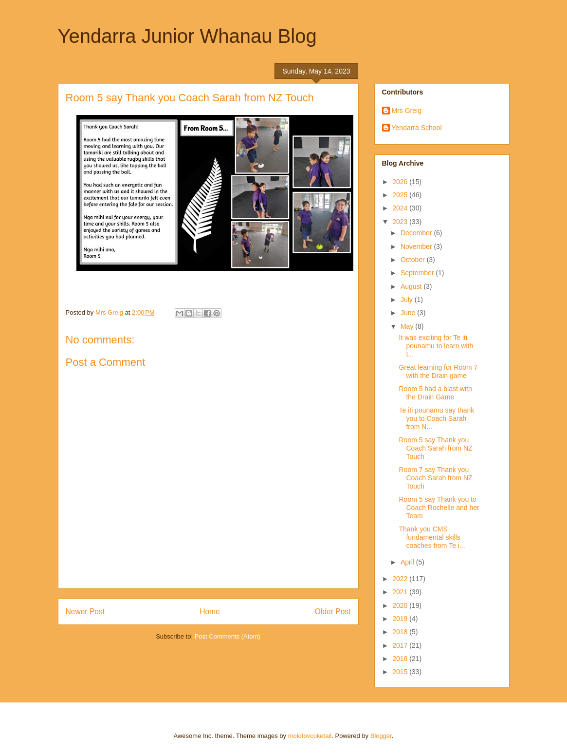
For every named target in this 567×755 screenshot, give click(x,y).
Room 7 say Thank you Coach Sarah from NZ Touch (435, 478)
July (408, 299)
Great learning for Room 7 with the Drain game (438, 371)
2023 (400, 222)
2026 (400, 182)
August (412, 286)
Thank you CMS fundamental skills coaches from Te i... (432, 537)
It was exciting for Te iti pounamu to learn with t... (436, 346)
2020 (400, 605)
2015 (400, 672)
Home (210, 611)
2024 (400, 208)
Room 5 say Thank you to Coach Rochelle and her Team (439, 507)
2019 (400, 619)
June (409, 313)
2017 (400, 645)
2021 (400, 592)
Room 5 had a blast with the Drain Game (435, 393)
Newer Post (85, 611)
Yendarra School (417, 128)
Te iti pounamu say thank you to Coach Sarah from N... (436, 418)
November (417, 246)
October (414, 260)
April (408, 562)
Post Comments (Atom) (227, 636)
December (417, 233)
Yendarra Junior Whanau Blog (187, 36)
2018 (400, 632)
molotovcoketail (310, 735)
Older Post (333, 611)
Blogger (381, 735)
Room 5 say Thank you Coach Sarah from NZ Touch (435, 448)
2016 (400, 658)
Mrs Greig (406, 110)
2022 (400, 579)
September (418, 273)
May (408, 326)
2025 (400, 195)
